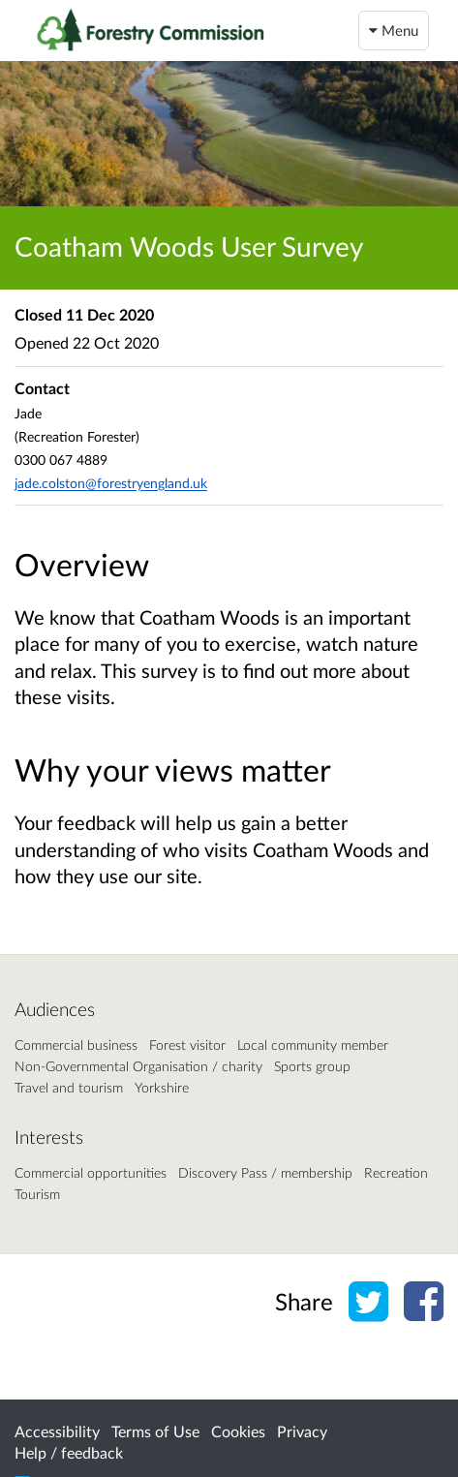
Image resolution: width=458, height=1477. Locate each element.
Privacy (302, 1431)
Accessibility (57, 1431)
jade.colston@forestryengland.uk (111, 483)
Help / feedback (69, 1452)
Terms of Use (155, 1431)
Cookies (238, 1431)
